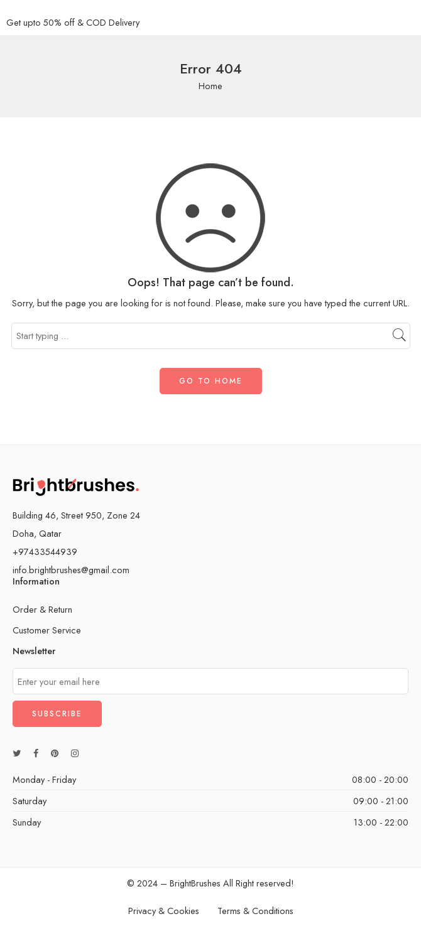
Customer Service (47, 630)
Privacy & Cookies (163, 910)
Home (210, 85)
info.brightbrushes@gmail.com (71, 569)
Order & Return (42, 609)
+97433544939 (45, 551)
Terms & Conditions (255, 910)
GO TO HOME (211, 381)
